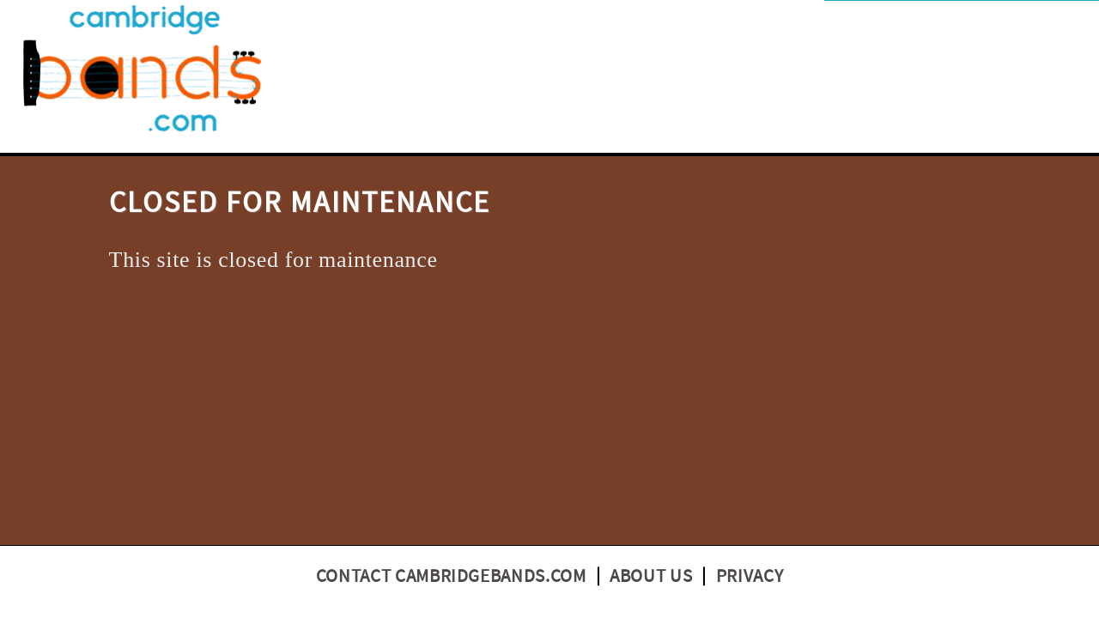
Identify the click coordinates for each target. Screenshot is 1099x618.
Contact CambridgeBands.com (451, 576)
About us (651, 576)
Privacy (750, 576)
